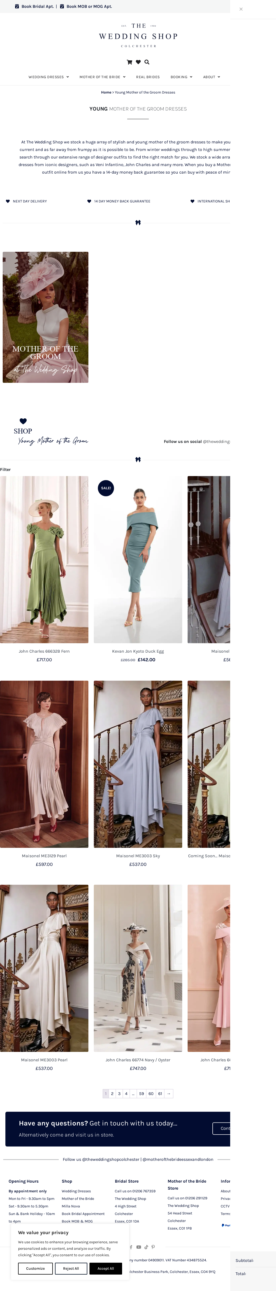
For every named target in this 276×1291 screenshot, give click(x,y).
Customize (35, 1268)
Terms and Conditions (239, 1214)
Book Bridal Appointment (83, 1214)
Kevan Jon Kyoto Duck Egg (138, 651)
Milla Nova (71, 1206)
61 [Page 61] (160, 1093)
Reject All (71, 1268)
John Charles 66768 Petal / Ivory (232, 1059)
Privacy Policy (232, 1199)
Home (106, 92)
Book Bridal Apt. (34, 6)
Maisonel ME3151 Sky (231, 651)
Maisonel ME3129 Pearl (44, 855)
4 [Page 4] (126, 1093)
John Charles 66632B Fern (44, 651)
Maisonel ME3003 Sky (138, 855)
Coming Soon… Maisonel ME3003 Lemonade (231, 855)
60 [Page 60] (151, 1093)
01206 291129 (196, 1198)
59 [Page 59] (141, 1093)
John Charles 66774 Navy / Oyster (138, 1059)
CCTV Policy (231, 1206)
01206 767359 (144, 1191)
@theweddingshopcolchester (212, 441)
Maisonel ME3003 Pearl (44, 1059)
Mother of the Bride (78, 1199)
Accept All (106, 1268)
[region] (70, 1252)
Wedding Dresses (76, 1191)
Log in (251, 6)
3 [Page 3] (119, 1093)
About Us (228, 1191)
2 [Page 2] (112, 1093)
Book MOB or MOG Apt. (86, 6)
